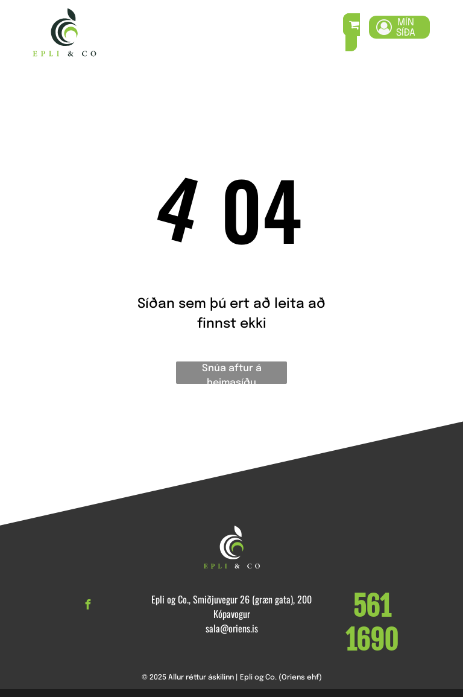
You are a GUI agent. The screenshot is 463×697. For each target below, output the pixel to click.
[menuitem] (160, 32)
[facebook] (87, 606)
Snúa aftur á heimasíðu (232, 373)
